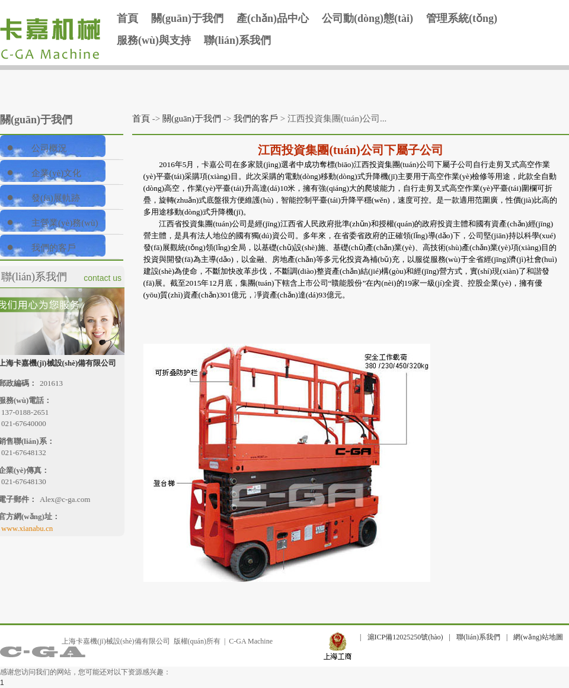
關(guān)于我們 (187, 18)
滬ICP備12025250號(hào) (405, 637)
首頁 (127, 18)
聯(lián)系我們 (237, 40)
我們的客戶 (256, 118)
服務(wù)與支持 (154, 40)
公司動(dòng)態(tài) (367, 18)
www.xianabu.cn (27, 528)
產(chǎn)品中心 (272, 18)
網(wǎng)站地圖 (538, 637)
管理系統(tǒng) (461, 18)
